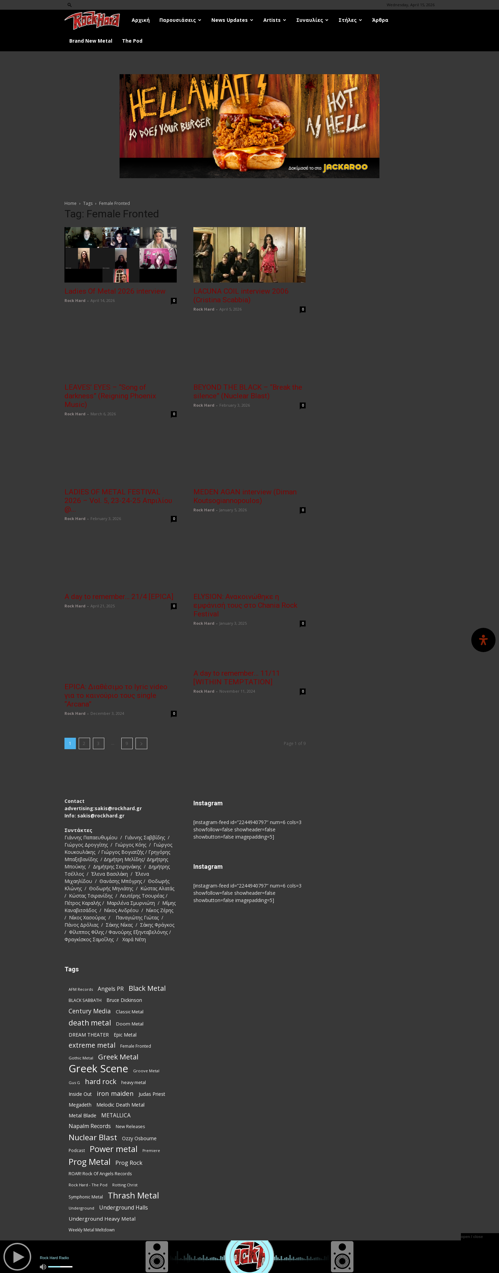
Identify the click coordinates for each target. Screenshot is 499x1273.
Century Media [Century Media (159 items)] (90, 1011)
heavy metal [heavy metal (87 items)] (133, 1082)
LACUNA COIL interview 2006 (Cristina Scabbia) (241, 295)
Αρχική (141, 20)
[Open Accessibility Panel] (483, 640)
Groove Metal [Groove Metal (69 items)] (146, 1070)
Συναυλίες (312, 20)
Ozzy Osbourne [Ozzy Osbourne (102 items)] (139, 1138)
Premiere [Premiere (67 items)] (151, 1150)
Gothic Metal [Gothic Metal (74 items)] (81, 1057)
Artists (274, 20)
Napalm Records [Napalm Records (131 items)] (90, 1126)
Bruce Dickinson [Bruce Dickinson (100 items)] (124, 1000)
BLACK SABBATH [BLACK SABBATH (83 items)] (85, 1000)
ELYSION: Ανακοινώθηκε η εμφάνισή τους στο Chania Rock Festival (245, 605)
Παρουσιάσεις (180, 20)
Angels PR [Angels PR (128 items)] (111, 989)
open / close (472, 1237)
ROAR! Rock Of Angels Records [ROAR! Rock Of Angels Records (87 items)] (100, 1173)
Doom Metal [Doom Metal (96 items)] (129, 1024)
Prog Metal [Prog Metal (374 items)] (90, 1161)
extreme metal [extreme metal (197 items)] (92, 1045)
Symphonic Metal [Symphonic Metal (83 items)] (86, 1197)
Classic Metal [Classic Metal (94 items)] (129, 1011)
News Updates (232, 20)
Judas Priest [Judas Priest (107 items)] (152, 1094)
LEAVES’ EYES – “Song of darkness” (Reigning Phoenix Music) (110, 396)
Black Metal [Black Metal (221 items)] (147, 988)
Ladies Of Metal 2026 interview (115, 291)
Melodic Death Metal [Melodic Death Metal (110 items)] (120, 1104)
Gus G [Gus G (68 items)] (74, 1082)
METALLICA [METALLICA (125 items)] (116, 1115)
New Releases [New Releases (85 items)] (130, 1126)
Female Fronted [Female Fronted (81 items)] (135, 1046)
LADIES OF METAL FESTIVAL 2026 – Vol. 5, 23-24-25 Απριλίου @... (118, 500)
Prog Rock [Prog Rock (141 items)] (128, 1162)
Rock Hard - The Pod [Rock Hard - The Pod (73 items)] (88, 1184)
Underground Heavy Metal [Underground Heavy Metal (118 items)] (102, 1218)
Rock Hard (75, 300)
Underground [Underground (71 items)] (81, 1208)
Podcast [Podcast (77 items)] (77, 1150)
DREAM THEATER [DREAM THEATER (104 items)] (89, 1034)
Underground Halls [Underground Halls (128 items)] (123, 1207)
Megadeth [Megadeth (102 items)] (80, 1104)
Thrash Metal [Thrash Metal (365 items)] (133, 1195)
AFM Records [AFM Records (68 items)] (81, 989)
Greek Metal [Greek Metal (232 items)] (118, 1056)
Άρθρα (380, 20)
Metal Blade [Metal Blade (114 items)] (82, 1115)
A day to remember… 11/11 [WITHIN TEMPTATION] (236, 677)
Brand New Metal (90, 40)
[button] (69, 4)
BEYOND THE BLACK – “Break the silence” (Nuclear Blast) (247, 391)
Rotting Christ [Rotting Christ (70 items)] (125, 1184)
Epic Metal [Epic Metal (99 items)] (125, 1034)
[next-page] (141, 743)
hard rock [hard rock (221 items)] (100, 1081)
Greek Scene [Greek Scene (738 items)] (98, 1068)
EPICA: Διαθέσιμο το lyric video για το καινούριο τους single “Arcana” (115, 695)
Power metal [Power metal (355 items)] (114, 1149)
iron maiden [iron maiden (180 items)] (115, 1093)
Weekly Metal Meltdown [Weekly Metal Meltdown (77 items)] (92, 1229)
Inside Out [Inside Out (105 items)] (80, 1094)
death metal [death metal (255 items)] (90, 1022)
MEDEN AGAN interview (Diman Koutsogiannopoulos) (245, 496)
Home (70, 203)
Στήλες (350, 20)
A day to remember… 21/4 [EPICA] (118, 596)
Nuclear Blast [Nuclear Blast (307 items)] (93, 1137)
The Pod (132, 40)
